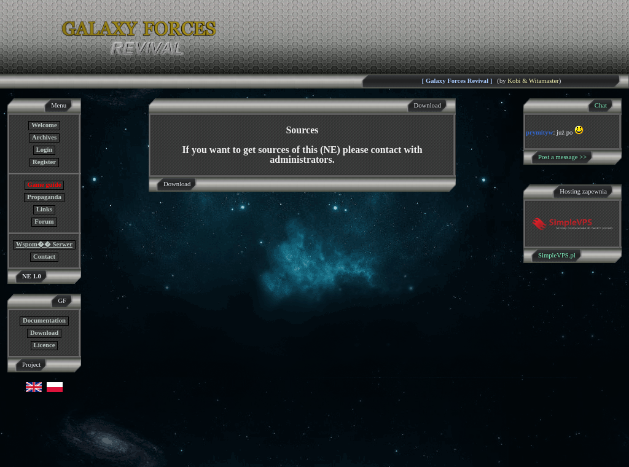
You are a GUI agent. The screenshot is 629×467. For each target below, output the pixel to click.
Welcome (44, 125)
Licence (44, 345)
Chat (601, 105)
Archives (44, 137)
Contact (44, 256)
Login (44, 149)
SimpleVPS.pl (557, 255)
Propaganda (44, 197)
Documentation (44, 320)
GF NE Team (127, 459)
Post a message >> (562, 157)
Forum (43, 221)
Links (44, 209)
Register (44, 162)
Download (44, 332)
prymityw (539, 132)
